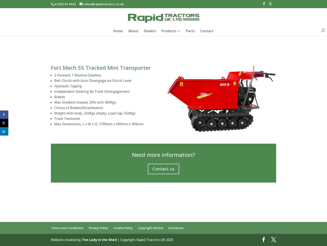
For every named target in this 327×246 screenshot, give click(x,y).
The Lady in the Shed (99, 239)
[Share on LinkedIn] (4, 131)
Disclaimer (176, 228)
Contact (206, 31)
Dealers (150, 31)
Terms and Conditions (67, 228)
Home (118, 31)
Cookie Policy (123, 228)
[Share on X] (4, 123)
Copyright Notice (150, 228)
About (133, 31)
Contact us (163, 169)
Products (169, 31)
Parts (190, 31)
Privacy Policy (98, 228)
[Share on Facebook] (4, 114)
